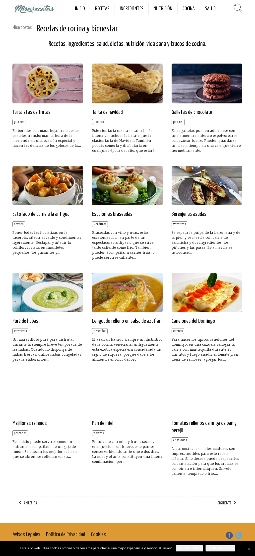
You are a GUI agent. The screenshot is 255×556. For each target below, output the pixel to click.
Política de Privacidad (65, 534)
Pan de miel (102, 423)
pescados (100, 331)
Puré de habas (25, 321)
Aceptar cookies (189, 548)
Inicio (80, 8)
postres (19, 122)
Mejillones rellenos (29, 423)
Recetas (102, 8)
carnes (18, 224)
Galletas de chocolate (192, 112)
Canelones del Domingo (193, 321)
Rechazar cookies (220, 548)
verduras (100, 224)
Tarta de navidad (107, 112)
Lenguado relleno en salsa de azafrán (126, 321)
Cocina (189, 8)
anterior (30, 503)
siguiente (224, 503)
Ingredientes (131, 8)
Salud (210, 8)
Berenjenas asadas (189, 214)
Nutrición (163, 8)
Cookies (98, 534)
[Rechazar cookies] (248, 548)
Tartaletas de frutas (31, 112)
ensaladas (180, 440)
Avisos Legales (26, 534)
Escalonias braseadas (112, 214)
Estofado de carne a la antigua (40, 214)
